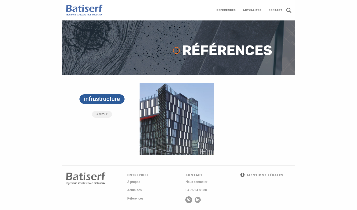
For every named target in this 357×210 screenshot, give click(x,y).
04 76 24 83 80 (196, 190)
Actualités (134, 190)
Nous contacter (196, 182)
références (226, 10)
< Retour (102, 114)
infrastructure (102, 98)
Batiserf (82, 10)
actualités (252, 10)
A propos (133, 182)
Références (135, 198)
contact (275, 10)
